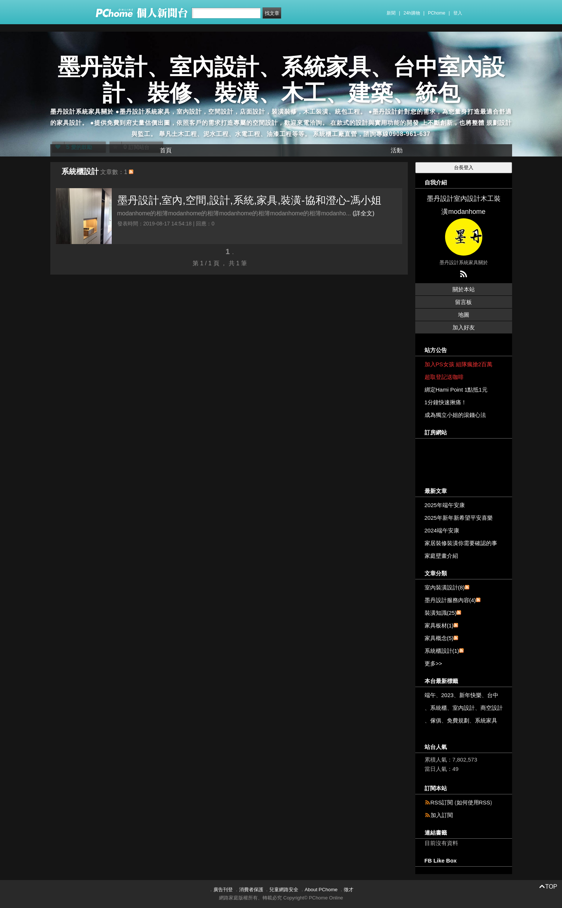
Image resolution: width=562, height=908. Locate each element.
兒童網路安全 (283, 889)
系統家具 (486, 720)
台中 (492, 695)
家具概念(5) (439, 638)
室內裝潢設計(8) (445, 587)
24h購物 (412, 13)
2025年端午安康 (445, 505)
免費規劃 (458, 720)
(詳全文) (364, 213)
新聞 (391, 13)
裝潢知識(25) (441, 613)
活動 (397, 150)
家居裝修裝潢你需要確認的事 (461, 543)
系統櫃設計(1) (442, 651)
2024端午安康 (442, 530)
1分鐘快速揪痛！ (446, 402)
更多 (433, 663)
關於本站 (464, 289)
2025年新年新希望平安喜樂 (459, 518)
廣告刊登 (223, 889)
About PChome (321, 889)
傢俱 (435, 720)
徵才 (348, 889)
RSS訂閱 (442, 802)
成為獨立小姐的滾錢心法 (455, 415)
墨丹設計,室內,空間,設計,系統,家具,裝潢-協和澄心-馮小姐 (249, 200)
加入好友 (464, 327)
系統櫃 (438, 708)
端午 (430, 695)
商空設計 (491, 708)
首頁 (166, 150)
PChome (436, 13)
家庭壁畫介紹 (441, 556)
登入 (457, 13)
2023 (447, 695)
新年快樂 (470, 695)
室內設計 (464, 708)
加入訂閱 (442, 815)
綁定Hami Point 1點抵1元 (456, 389)
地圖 (463, 314)
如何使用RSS (473, 802)
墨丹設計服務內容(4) (450, 600)
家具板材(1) (439, 625)
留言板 (463, 302)
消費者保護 (251, 889)
